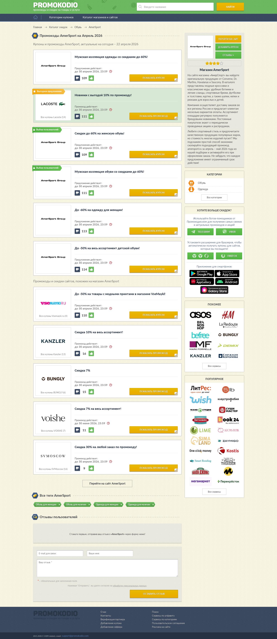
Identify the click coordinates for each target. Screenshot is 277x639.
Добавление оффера (111, 626)
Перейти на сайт (228, 39)
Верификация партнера (113, 619)
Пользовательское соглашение (168, 623)
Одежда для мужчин (139, 504)
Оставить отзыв (154, 593)
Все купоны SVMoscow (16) (53, 469)
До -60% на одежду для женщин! (99, 210)
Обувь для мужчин (76, 504)
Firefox (229, 255)
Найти (230, 6)
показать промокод (154, 116)
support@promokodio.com (75, 635)
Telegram (200, 231)
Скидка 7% (82, 370)
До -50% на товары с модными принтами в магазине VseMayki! (120, 294)
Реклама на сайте (161, 626)
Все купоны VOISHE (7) (53, 430)
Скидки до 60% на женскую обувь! (99, 133)
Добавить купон (228, 47)
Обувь (202, 182)
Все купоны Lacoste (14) (53, 117)
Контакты (106, 615)
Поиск (155, 611)
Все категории (214, 197)
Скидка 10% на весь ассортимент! (99, 332)
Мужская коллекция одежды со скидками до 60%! (111, 57)
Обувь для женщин (46, 504)
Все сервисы (214, 366)
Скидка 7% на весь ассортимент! (98, 409)
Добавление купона (111, 623)
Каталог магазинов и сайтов (100, 17)
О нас (103, 611)
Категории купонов (61, 17)
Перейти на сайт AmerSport (107, 483)
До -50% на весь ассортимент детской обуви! (107, 248)
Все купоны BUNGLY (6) (53, 392)
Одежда (203, 189)
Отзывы (228, 55)
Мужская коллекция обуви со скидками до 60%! (109, 171)
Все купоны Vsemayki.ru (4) (53, 316)
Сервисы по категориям (164, 619)
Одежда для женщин (107, 504)
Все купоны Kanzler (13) (53, 354)
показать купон (153, 77)
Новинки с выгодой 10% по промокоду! (103, 95)
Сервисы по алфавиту (163, 615)
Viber (229, 231)
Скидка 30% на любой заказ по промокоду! (106, 447)
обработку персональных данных (129, 585)
